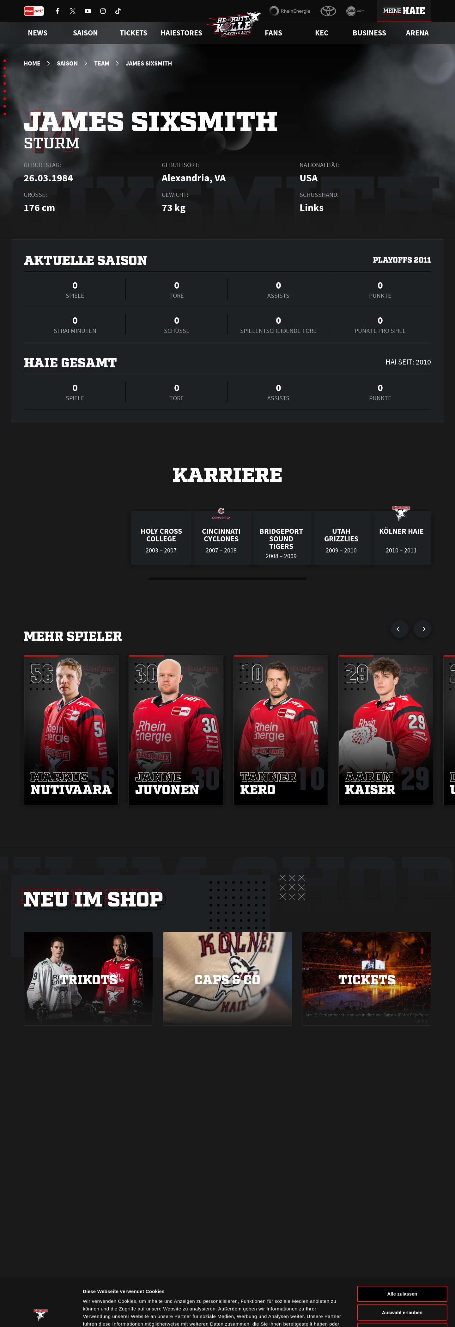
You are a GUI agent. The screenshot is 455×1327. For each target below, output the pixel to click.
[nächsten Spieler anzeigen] (422, 629)
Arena (417, 33)
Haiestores (181, 33)
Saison (67, 63)
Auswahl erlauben (402, 1268)
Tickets (133, 33)
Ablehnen (402, 1286)
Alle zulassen (402, 1249)
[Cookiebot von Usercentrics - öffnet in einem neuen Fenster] (41, 1314)
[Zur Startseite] (233, 24)
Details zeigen (336, 1314)
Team (101, 63)
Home (32, 63)
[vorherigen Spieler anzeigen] (400, 629)
